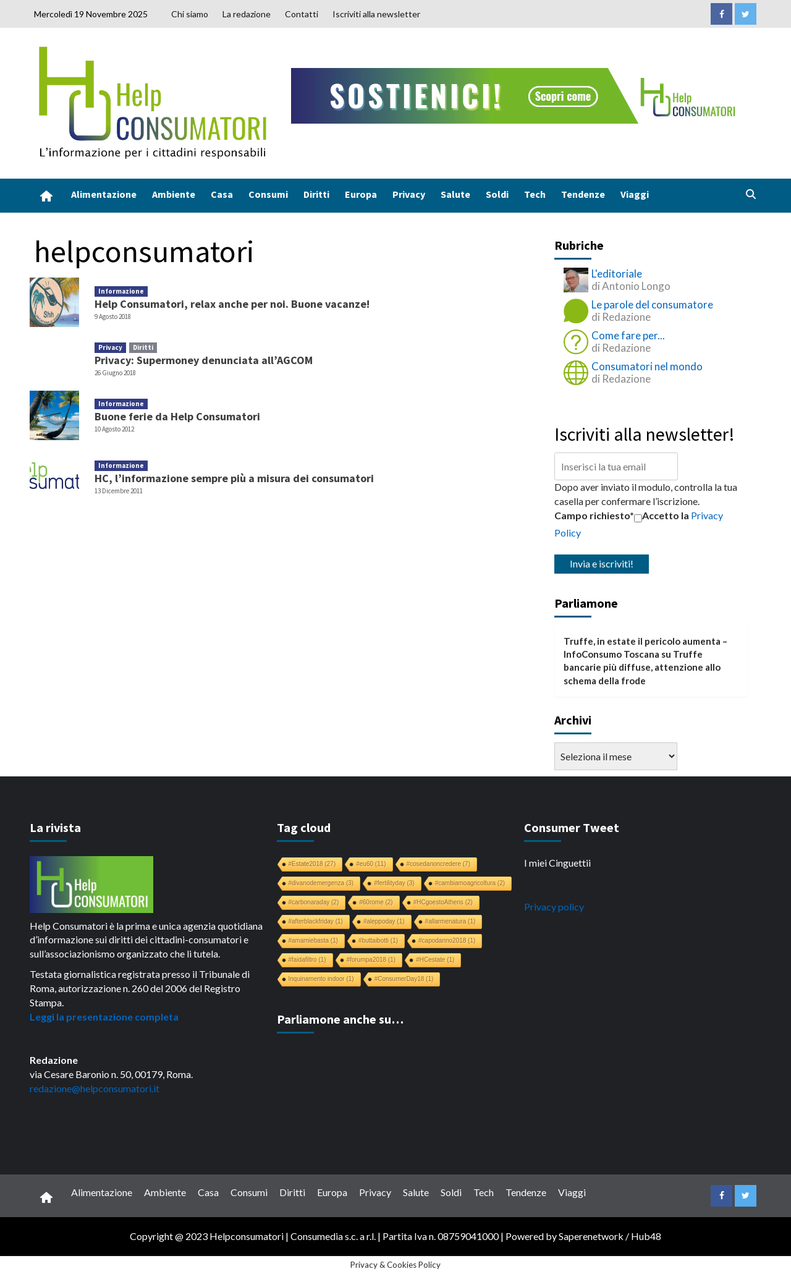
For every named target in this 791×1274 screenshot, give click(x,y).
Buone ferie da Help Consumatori (177, 416)
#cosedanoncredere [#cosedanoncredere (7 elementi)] (438, 863)
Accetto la (661, 515)
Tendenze (583, 194)
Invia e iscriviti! (601, 563)
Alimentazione (104, 194)
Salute (455, 194)
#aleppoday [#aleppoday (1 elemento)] (384, 921)
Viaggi (634, 194)
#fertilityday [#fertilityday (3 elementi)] (394, 883)
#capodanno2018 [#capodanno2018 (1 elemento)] (446, 940)
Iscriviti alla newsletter (376, 14)
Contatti (301, 14)
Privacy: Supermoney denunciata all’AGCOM (204, 360)
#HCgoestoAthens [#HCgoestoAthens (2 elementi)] (443, 902)
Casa (222, 194)
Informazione (121, 291)
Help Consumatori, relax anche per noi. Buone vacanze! (232, 304)
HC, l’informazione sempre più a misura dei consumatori (234, 478)
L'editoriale (616, 273)
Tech (535, 194)
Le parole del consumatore (652, 304)
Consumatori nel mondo (647, 366)
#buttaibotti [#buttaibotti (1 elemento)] (378, 940)
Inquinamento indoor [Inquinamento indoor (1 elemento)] (321, 978)
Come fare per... (628, 335)
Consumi (268, 194)
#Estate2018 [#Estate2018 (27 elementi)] (312, 863)
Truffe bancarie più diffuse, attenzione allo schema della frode (642, 667)
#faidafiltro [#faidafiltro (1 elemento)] (307, 959)
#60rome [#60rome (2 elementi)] (375, 902)
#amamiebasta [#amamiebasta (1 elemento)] (314, 940)
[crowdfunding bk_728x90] (516, 94)
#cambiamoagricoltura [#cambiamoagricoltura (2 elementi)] (470, 883)
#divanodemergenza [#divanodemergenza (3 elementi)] (321, 883)
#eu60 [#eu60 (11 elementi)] (371, 863)
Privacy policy (554, 906)
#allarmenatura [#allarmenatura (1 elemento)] (450, 921)
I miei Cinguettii (557, 862)
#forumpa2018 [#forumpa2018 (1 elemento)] (371, 959)
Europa (361, 194)
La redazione (246, 14)
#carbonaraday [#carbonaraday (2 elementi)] (314, 902)
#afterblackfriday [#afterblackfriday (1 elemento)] (316, 921)
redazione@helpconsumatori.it (94, 1088)
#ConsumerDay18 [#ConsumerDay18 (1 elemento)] (404, 978)
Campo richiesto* (594, 515)
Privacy (408, 194)
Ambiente (173, 194)
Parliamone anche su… (340, 1019)
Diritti (316, 194)
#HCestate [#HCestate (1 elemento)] (435, 959)
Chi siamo (189, 14)
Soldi (497, 194)
